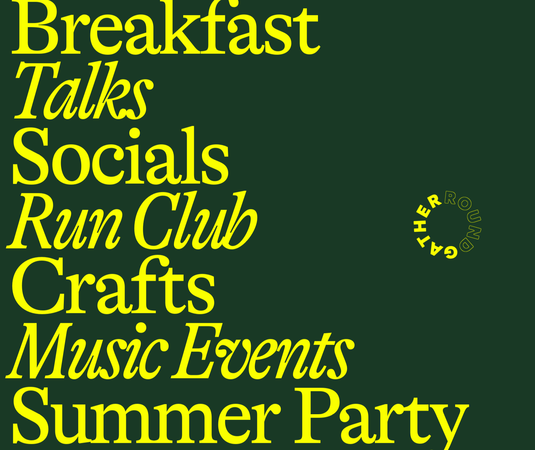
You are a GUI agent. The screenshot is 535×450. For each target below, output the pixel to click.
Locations (62, 12)
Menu (22, 12)
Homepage (69, 283)
